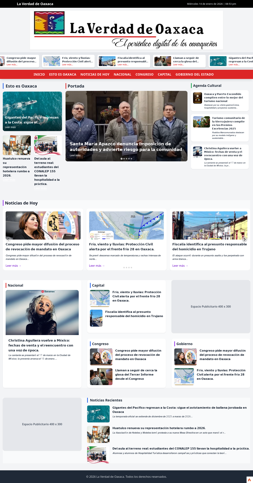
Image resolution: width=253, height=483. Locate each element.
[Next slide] (244, 239)
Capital (164, 74)
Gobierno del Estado (195, 74)
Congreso (144, 74)
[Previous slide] (8, 239)
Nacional (122, 74)
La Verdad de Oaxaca (35, 3)
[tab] (121, 159)
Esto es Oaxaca (62, 74)
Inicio (39, 74)
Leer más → (13, 266)
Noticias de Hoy (94, 74)
